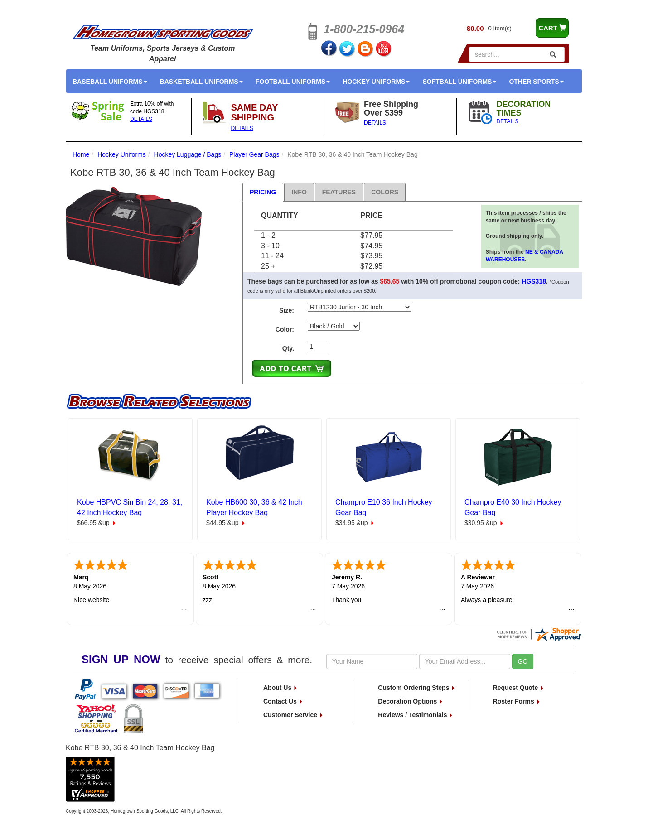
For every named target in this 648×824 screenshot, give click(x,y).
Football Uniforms (293, 81)
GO (523, 661)
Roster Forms (517, 701)
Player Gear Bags (254, 154)
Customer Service (293, 714)
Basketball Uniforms (201, 81)
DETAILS (141, 119)
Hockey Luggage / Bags (188, 154)
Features (339, 192)
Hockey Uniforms (376, 81)
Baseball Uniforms (110, 81)
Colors (384, 192)
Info (298, 192)
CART (552, 28)
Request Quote (518, 687)
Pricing (263, 192)
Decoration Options (410, 701)
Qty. (288, 348)
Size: (286, 310)
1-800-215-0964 (364, 29)
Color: (285, 329)
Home (81, 154)
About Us (280, 687)
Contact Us (283, 701)
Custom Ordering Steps (416, 687)
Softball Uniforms (459, 81)
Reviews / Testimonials (415, 714)
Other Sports (536, 81)
